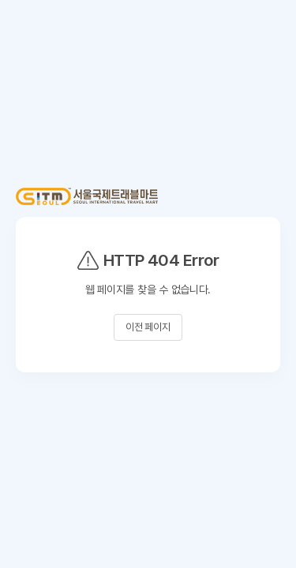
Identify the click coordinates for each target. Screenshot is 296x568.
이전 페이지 (148, 327)
